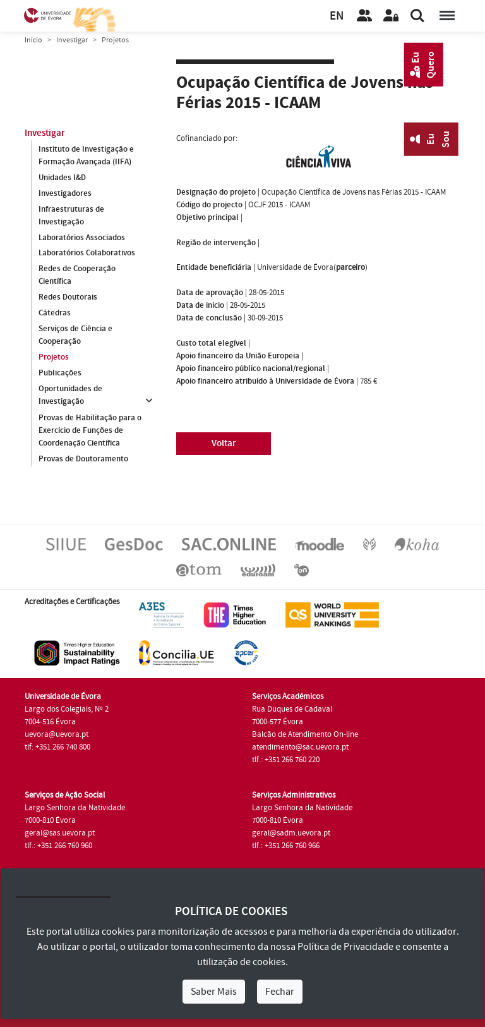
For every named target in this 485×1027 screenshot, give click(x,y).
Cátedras (55, 313)
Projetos (54, 357)
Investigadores (65, 193)
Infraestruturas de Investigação (71, 216)
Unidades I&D (62, 177)
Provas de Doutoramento (83, 459)
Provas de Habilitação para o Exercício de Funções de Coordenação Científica (90, 430)
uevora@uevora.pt (56, 734)
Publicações (60, 373)
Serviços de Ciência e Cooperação (75, 336)
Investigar (72, 40)
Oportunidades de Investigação (70, 396)
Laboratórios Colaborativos (87, 253)
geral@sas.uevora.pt (60, 833)
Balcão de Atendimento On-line (305, 734)
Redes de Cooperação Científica (77, 276)
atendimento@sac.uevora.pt (300, 747)
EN (337, 16)
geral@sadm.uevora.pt (291, 833)
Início (33, 40)
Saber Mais (214, 991)
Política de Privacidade (345, 946)
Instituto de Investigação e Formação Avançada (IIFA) (86, 155)
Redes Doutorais (68, 297)
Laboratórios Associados (82, 237)
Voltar (224, 443)
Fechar (279, 991)
